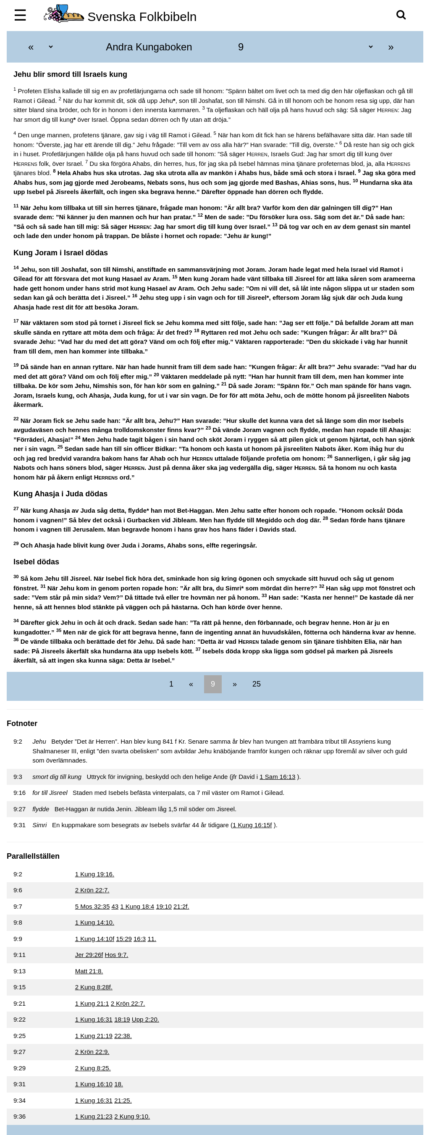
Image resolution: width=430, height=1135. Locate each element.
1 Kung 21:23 (94, 1116)
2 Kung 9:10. (132, 1116)
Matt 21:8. (89, 971)
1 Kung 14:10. (94, 922)
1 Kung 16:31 (94, 1019)
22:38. (123, 1035)
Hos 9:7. (116, 954)
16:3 (140, 938)
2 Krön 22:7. (92, 890)
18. (118, 1084)
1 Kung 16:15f (252, 824)
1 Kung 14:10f (94, 938)
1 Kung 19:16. (94, 874)
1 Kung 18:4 (137, 906)
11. (151, 938)
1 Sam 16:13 (277, 776)
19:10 (164, 906)
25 (255, 684)
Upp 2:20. (145, 1019)
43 (114, 906)
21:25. (123, 1100)
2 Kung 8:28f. (94, 987)
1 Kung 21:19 (94, 1035)
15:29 (124, 938)
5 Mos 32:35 (92, 906)
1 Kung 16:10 (94, 1084)
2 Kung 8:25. (93, 1068)
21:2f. (181, 906)
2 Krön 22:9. (92, 1051)
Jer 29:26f (89, 954)
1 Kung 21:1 (92, 1003)
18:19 (122, 1019)
